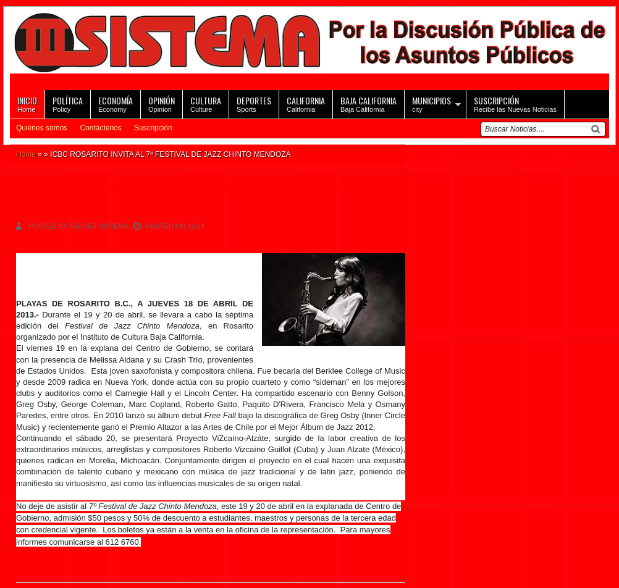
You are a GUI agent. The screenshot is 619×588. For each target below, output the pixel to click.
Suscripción (153, 128)
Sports (254, 103)
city (431, 103)
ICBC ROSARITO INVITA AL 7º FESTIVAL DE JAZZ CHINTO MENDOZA (181, 197)
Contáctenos (100, 128)
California (306, 103)
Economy (115, 103)
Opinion (161, 103)
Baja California (368, 103)
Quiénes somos (41, 128)
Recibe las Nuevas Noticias (515, 103)
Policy (68, 103)
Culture (205, 103)
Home (27, 103)
